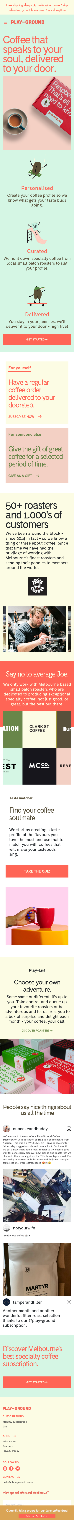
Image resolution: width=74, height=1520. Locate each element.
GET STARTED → (37, 1515)
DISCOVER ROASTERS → (37, 1030)
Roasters (8, 1446)
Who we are (9, 1441)
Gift (5, 1426)
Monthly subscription (15, 1421)
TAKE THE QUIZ (37, 871)
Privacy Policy (11, 1450)
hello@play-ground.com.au (18, 1482)
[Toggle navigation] (7, 22)
